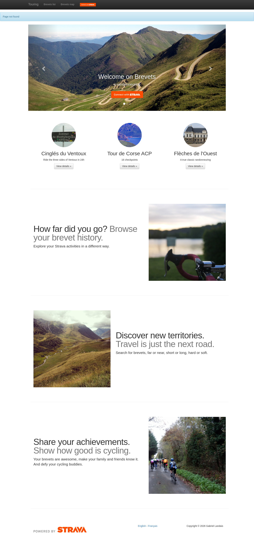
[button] (43, 68)
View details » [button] (63, 166)
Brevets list (49, 4)
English (142, 526)
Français (152, 526)
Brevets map (68, 4)
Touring (33, 4)
